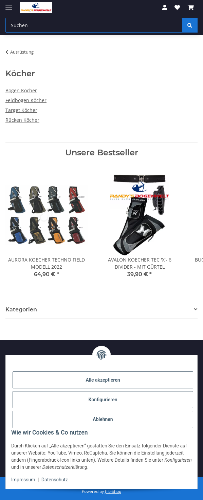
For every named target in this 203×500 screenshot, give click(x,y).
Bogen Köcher (21, 90)
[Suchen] (93, 25)
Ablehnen (103, 419)
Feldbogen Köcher (26, 100)
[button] (165, 7)
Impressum (23, 479)
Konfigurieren (102, 399)
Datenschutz (54, 479)
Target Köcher (21, 110)
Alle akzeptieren (103, 380)
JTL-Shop (113, 491)
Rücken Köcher (22, 120)
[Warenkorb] (191, 7)
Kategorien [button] (21, 309)
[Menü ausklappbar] (8, 4)
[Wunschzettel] (177, 7)
